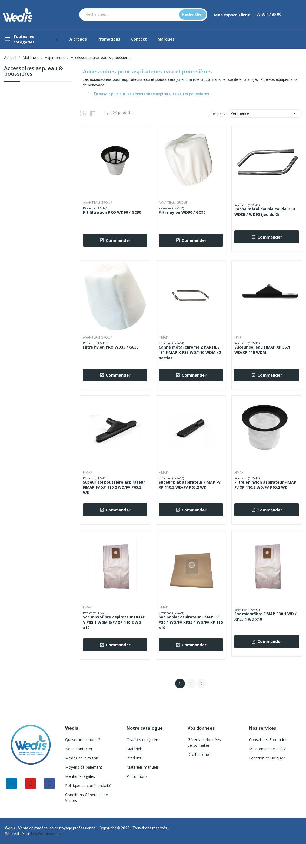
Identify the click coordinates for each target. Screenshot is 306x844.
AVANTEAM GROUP (97, 202)
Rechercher (192, 14)
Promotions (137, 776)
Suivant (201, 683)
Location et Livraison (267, 758)
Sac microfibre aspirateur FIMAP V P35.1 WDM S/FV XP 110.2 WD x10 (114, 622)
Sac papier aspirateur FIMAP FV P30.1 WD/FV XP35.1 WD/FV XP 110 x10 (191, 622)
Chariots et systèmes (145, 739)
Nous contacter (78, 748)
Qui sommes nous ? (82, 739)
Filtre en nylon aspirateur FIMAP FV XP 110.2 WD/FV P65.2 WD (265, 485)
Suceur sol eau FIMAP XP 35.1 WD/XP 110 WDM (262, 349)
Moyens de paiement (83, 767)
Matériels (135, 748)
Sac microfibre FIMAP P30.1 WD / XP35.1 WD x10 (265, 616)
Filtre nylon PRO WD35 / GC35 (111, 347)
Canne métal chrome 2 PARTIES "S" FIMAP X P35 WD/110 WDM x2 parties (190, 352)
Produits (134, 758)
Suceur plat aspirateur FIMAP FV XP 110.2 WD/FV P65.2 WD (190, 485)
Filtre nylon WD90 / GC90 (182, 212)
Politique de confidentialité (88, 785)
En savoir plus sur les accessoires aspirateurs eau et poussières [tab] (148, 94)
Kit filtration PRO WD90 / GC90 (112, 212)
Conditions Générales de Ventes (86, 797)
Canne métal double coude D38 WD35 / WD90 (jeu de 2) (264, 211)
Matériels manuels (143, 767)
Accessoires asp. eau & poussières (33, 71)
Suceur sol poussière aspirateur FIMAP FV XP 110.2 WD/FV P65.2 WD (114, 487)
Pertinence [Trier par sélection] (264, 113)
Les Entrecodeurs (46, 834)
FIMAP (163, 337)
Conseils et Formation (268, 739)
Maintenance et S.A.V (267, 748)
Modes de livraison (81, 758)
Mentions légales (80, 776)
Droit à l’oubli (199, 754)
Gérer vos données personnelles (204, 742)
